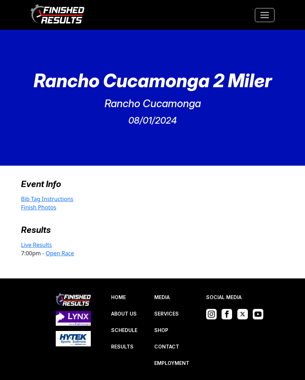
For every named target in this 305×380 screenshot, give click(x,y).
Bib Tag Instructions (47, 199)
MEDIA (162, 297)
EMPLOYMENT (171, 363)
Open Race (60, 253)
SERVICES (166, 314)
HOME (118, 297)
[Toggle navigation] (264, 15)
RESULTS (122, 347)
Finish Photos (38, 207)
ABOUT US (124, 314)
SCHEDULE (124, 330)
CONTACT (166, 347)
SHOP (161, 330)
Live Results (36, 245)
